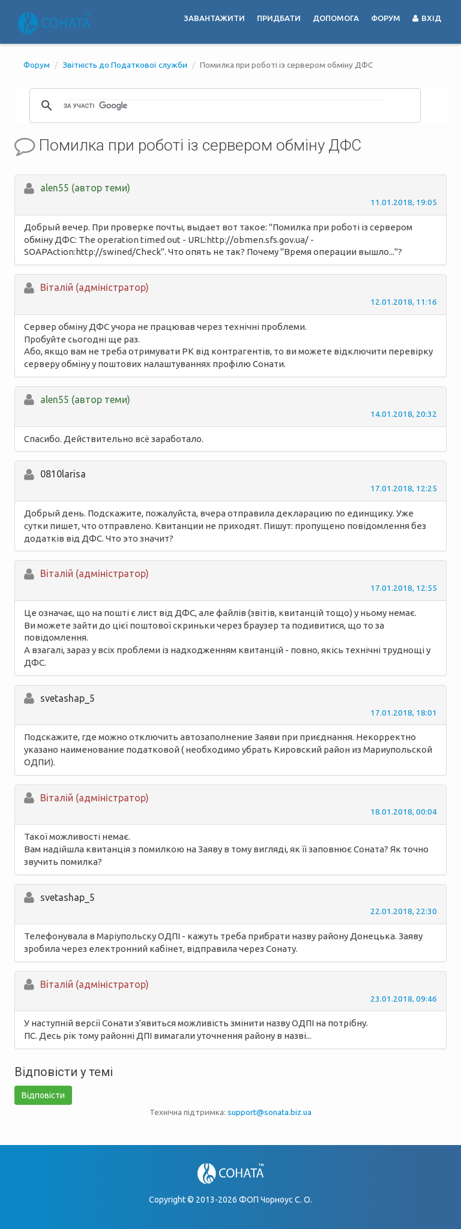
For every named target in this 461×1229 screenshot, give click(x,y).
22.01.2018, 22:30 (403, 911)
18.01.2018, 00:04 (403, 811)
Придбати (279, 18)
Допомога (336, 18)
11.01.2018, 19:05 (403, 202)
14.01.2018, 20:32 (403, 414)
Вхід (426, 18)
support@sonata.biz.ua (269, 1112)
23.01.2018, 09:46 (403, 998)
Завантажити (214, 18)
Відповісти (43, 1095)
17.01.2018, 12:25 (403, 488)
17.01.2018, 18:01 (403, 712)
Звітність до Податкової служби (124, 65)
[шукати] (223, 106)
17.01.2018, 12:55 (403, 588)
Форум (385, 18)
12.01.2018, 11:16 (403, 302)
